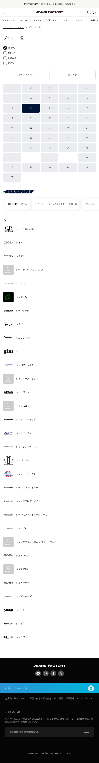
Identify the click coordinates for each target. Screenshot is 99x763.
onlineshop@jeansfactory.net (24, 732)
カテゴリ (24, 20)
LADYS (9, 58)
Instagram (46, 673)
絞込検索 (89, 12)
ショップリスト (84, 698)
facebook (53, 673)
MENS (9, 53)
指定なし (10, 48)
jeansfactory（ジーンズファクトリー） (49, 12)
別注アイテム (52, 20)
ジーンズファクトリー (13, 27)
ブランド (37, 20)
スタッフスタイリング (74, 20)
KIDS (8, 63)
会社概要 (58, 698)
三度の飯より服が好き (41, 698)
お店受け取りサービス (16, 698)
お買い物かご (94, 12)
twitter (61, 673)
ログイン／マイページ (49, 688)
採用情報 (70, 698)
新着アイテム (9, 20)
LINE (38, 673)
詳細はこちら (70, 4)
